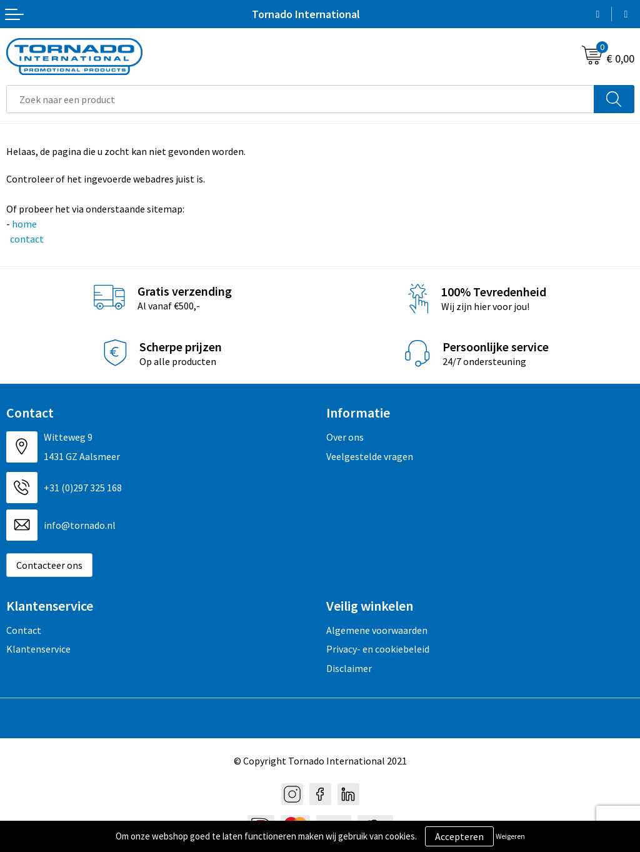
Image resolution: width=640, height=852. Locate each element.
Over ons (345, 437)
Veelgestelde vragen (369, 456)
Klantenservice (38, 649)
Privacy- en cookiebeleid (377, 649)
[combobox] (300, 99)
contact (26, 239)
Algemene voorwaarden (377, 630)
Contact (23, 630)
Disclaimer (349, 668)
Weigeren (510, 836)
